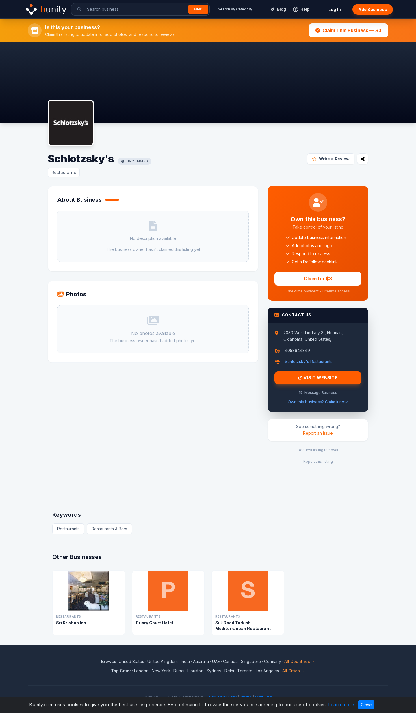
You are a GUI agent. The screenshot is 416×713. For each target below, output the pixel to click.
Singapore (251, 661)
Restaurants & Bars (109, 528)
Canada (230, 661)
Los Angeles (267, 670)
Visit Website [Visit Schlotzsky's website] (318, 377)
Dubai (178, 670)
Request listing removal (318, 450)
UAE (216, 661)
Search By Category (235, 9)
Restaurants (63, 172)
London (141, 670)
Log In (334, 9)
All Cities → (293, 670)
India (185, 661)
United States (131, 661)
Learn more (341, 705)
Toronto (244, 670)
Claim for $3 (318, 279)
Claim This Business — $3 (348, 30)
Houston (195, 670)
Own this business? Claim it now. (318, 401)
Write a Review (331, 158)
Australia (201, 661)
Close (366, 704)
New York (161, 670)
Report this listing (318, 461)
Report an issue (318, 433)
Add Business (372, 9)
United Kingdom (162, 661)
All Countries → (299, 661)
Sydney (214, 670)
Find (198, 9)
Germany (272, 661)
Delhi (229, 670)
